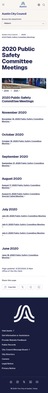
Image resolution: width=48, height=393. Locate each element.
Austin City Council (10, 35)
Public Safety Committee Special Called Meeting (21, 195)
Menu (4, 4)
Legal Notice (7, 364)
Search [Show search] (44, 4)
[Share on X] (22, 287)
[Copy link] (10, 287)
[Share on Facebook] (30, 287)
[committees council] (24, 88)
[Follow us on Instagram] (17, 382)
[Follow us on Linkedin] (30, 382)
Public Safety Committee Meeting (21, 142)
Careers (5, 359)
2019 (5, 90)
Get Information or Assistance (15, 335)
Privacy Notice (8, 368)
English (39, 4)
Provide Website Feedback (14, 340)
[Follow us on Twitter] (24, 382)
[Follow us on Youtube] (37, 382)
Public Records (9, 345)
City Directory (8, 354)
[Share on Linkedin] (39, 287)
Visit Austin (7, 331)
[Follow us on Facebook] (11, 382)
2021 (17, 90)
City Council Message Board (15, 350)
